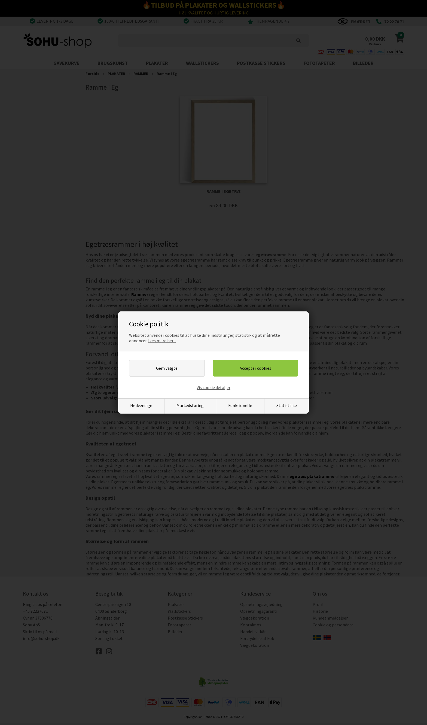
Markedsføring (190, 405)
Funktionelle (240, 405)
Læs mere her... (162, 340)
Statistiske (286, 405)
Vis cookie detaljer (213, 387)
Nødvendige (141, 405)
